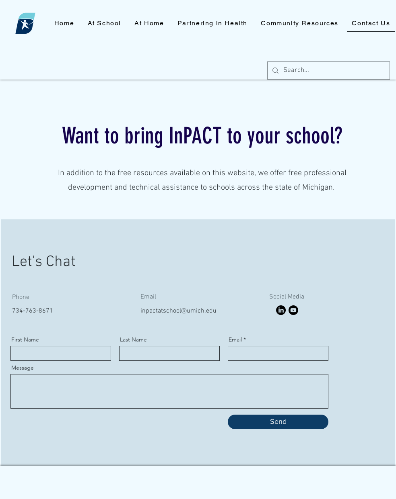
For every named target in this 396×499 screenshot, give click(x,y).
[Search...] (328, 70)
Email (235, 339)
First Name (25, 339)
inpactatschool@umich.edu (178, 311)
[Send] (278, 422)
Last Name (133, 339)
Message (22, 367)
